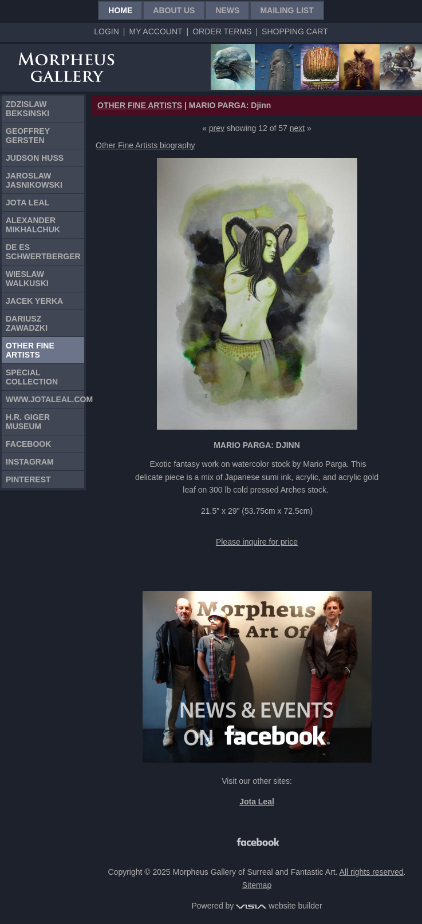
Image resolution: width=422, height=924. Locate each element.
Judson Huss (35, 157)
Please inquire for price (257, 541)
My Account (155, 31)
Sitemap (256, 885)
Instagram (30, 461)
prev (216, 128)
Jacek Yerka (34, 301)
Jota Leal (27, 202)
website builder (279, 905)
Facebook (28, 444)
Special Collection (32, 377)
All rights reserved (372, 872)
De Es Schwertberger (43, 252)
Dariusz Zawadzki (27, 323)
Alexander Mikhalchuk (33, 225)
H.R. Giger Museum (28, 422)
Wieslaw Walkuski (27, 278)
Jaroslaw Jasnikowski (34, 180)
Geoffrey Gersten (28, 135)
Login (106, 31)
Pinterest (28, 479)
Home (120, 10)
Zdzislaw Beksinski (27, 109)
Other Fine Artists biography (145, 145)
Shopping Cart (295, 31)
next (297, 128)
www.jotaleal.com (45, 399)
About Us (174, 10)
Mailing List (286, 10)
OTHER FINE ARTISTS (139, 105)
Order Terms (221, 31)
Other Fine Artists (30, 350)
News (227, 10)
